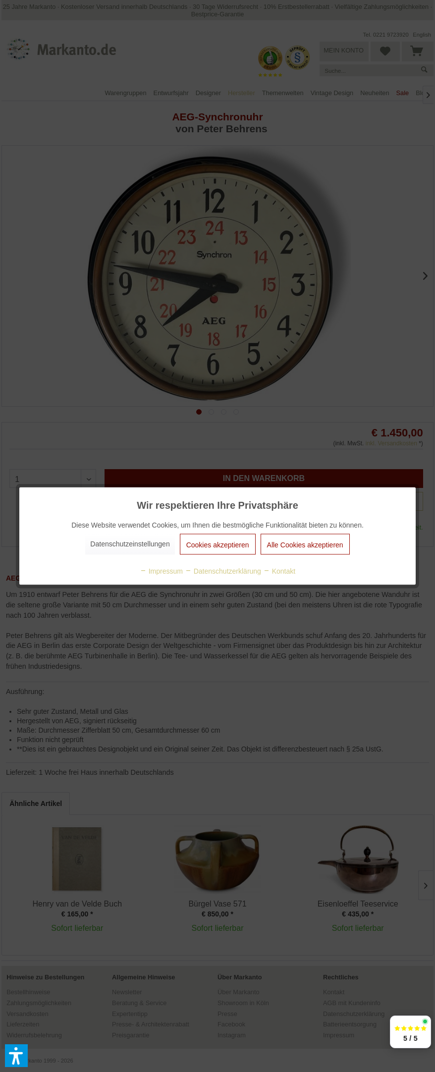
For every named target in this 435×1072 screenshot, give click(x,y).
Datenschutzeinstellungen (129, 544)
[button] (16, 1055)
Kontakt (279, 571)
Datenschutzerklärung (223, 571)
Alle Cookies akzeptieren (305, 545)
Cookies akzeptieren (217, 545)
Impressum (161, 571)
